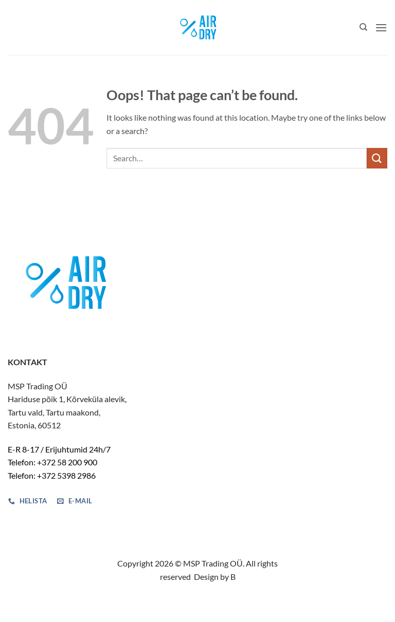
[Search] (363, 27)
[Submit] (377, 158)
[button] (381, 27)
